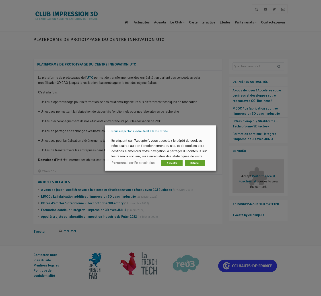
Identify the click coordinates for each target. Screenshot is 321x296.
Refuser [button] (194, 163)
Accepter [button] (172, 163)
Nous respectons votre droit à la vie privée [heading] (139, 131)
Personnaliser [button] (122, 163)
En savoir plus (144, 163)
